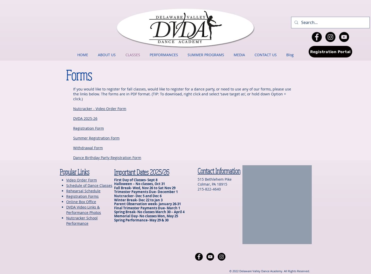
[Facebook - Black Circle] (317, 37)
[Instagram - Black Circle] (330, 37)
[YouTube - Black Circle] (344, 37)
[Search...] (330, 22)
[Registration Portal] (330, 51)
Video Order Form (81, 180)
